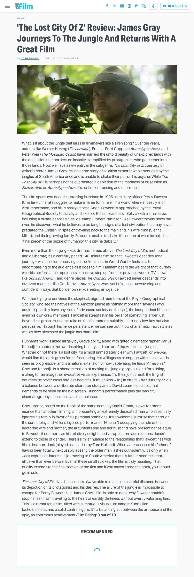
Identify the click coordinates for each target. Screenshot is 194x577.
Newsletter (174, 6)
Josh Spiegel (30, 58)
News (21, 18)
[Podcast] (153, 6)
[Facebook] (107, 7)
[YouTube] (122, 7)
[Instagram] (129, 7)
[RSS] (144, 7)
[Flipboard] (136, 7)
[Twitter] (114, 7)
